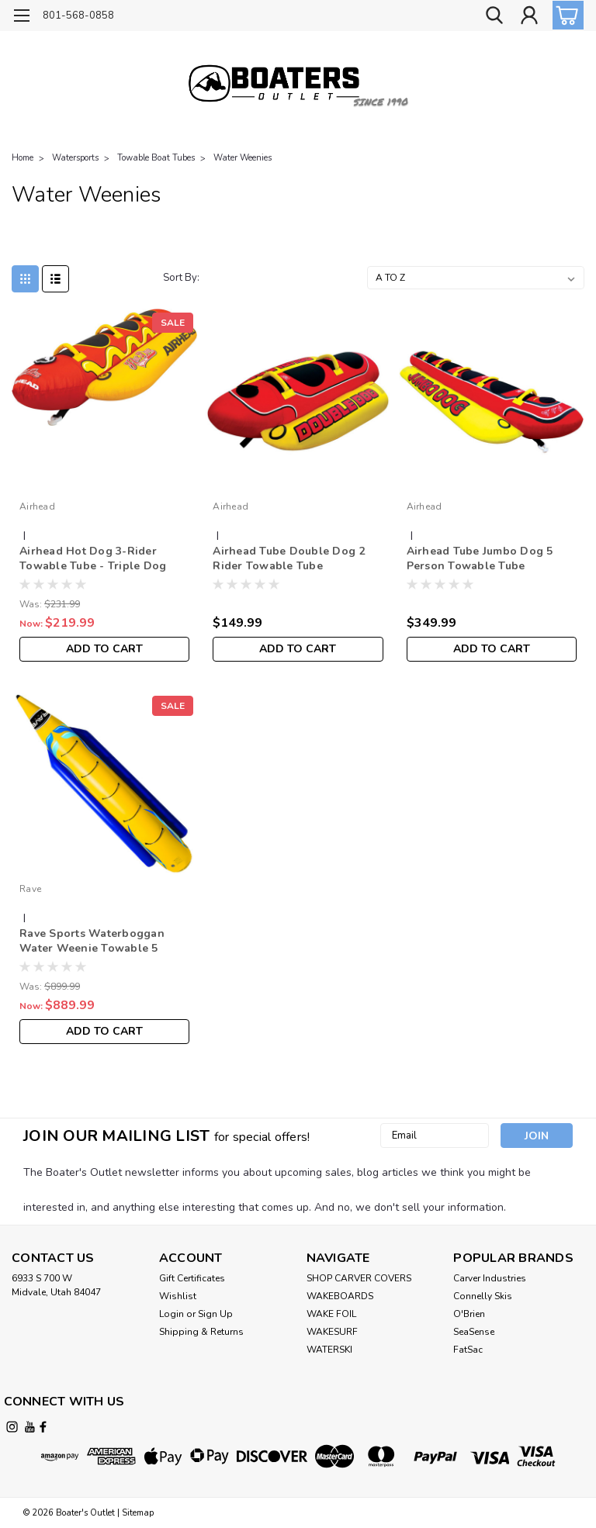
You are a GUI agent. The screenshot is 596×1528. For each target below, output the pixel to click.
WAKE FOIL (331, 1314)
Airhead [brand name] (37, 506)
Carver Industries (489, 1278)
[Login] (529, 16)
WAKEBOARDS (340, 1296)
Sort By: (181, 278)
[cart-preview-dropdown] (564, 15)
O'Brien (469, 1314)
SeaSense (473, 1332)
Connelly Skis (482, 1296)
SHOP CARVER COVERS (359, 1278)
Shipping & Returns (201, 1332)
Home (22, 158)
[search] (494, 16)
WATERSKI (329, 1349)
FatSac (468, 1349)
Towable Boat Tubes (156, 158)
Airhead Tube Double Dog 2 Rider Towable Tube (289, 558)
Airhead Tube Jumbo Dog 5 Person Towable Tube (480, 558)
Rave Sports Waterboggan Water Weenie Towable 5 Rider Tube (92, 941)
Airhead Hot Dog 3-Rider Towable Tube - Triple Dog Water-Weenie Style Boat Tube (103, 559)
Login (171, 1314)
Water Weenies (242, 158)
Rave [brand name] (30, 889)
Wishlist (177, 1296)
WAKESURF (332, 1332)
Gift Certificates (192, 1278)
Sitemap (138, 1513)
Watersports (75, 158)
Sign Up (215, 1314)
